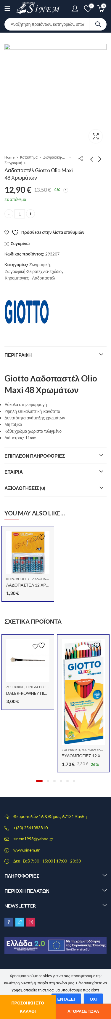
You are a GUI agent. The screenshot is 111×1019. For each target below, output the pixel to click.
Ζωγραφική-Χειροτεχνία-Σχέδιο (55, 157)
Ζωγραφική (13, 163)
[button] (39, 781)
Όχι (93, 999)
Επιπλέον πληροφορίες (34, 456)
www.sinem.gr (26, 849)
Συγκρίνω (20, 243)
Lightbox (95, 136)
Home (9, 157)
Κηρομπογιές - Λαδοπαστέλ (30, 277)
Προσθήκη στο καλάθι (27, 1007)
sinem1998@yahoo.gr (33, 838)
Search (98, 24)
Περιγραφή (18, 355)
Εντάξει (66, 999)
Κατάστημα (29, 157)
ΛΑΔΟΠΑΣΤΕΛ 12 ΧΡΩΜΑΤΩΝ (35, 584)
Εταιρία (13, 472)
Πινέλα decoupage (42, 687)
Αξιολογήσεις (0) (25, 488)
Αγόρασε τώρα (83, 1011)
